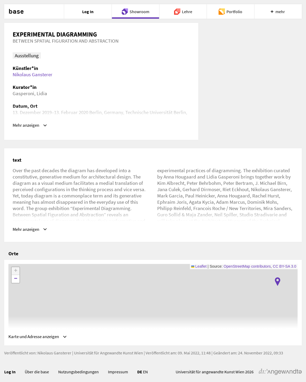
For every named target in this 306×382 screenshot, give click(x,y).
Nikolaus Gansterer (32, 74)
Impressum (118, 370)
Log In (10, 370)
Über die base (37, 370)
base (16, 12)
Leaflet (199, 263)
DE (139, 370)
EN (145, 370)
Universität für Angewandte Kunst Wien (108, 351)
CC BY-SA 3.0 (284, 263)
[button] (277, 278)
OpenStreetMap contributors (247, 263)
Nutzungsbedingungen (78, 370)
